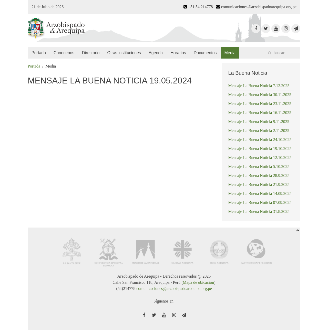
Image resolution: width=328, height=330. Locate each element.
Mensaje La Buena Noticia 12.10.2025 (259, 157)
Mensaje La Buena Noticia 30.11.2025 (259, 94)
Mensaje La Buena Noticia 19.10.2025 (259, 148)
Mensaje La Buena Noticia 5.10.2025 (258, 166)
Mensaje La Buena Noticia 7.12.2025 (258, 85)
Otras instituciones (124, 53)
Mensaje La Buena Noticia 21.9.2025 (258, 184)
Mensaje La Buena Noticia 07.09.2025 (259, 202)
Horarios (178, 53)
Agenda (156, 53)
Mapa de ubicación (198, 282)
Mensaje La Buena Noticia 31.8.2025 (258, 211)
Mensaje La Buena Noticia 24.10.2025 (259, 139)
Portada (39, 53)
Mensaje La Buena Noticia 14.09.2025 (259, 193)
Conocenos (64, 53)
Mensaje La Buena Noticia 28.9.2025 (258, 175)
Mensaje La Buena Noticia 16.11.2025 (259, 112)
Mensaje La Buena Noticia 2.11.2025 (258, 130)
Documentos (205, 53)
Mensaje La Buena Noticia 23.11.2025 (259, 103)
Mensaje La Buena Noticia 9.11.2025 (258, 121)
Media (230, 53)
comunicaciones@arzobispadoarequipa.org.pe (174, 288)
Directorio (90, 53)
